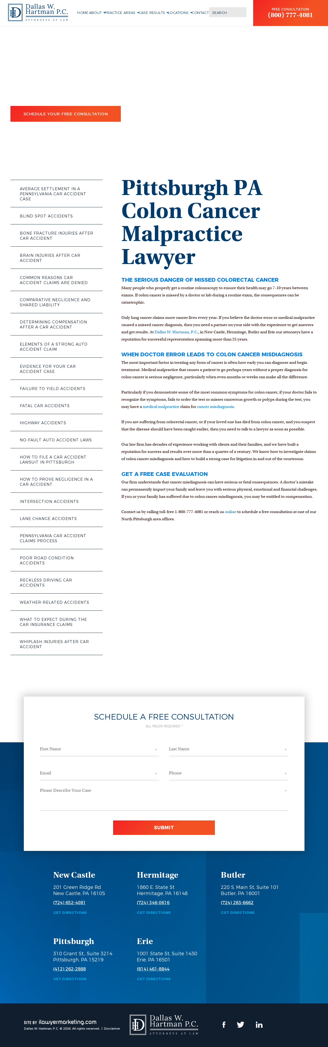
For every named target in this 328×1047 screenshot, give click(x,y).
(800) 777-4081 (290, 15)
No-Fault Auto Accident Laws (56, 440)
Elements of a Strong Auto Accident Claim (54, 347)
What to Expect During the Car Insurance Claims (53, 622)
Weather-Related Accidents (54, 602)
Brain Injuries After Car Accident (50, 258)
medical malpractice (161, 406)
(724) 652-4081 (69, 903)
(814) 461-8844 (153, 969)
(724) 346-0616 (153, 903)
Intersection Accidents (49, 501)
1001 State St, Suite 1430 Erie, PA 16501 (167, 957)
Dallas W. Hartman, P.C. (176, 332)
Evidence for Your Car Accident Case (48, 369)
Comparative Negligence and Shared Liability (55, 302)
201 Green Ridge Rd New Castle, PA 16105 (79, 890)
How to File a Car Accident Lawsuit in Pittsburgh (53, 460)
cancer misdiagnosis (215, 406)
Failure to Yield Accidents (53, 388)
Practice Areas (120, 12)
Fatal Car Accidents (45, 405)
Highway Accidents (43, 423)
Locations (178, 12)
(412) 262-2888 (69, 969)
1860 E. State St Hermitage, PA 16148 (162, 890)
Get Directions (70, 912)
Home (82, 12)
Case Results (152, 12)
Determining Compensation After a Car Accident (53, 325)
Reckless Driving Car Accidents (46, 583)
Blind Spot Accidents (46, 216)
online (230, 511)
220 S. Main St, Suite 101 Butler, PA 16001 (250, 890)
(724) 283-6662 (237, 903)
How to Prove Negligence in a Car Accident (56, 482)
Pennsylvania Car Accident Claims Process (53, 538)
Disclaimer (112, 1028)
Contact (200, 12)
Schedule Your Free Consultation (66, 113)
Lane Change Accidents (48, 518)
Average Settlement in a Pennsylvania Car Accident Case (53, 193)
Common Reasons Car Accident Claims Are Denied (54, 280)
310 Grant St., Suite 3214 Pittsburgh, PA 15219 (82, 957)
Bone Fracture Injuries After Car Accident (56, 236)
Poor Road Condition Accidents (47, 560)
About (95, 12)
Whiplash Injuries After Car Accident (54, 644)
